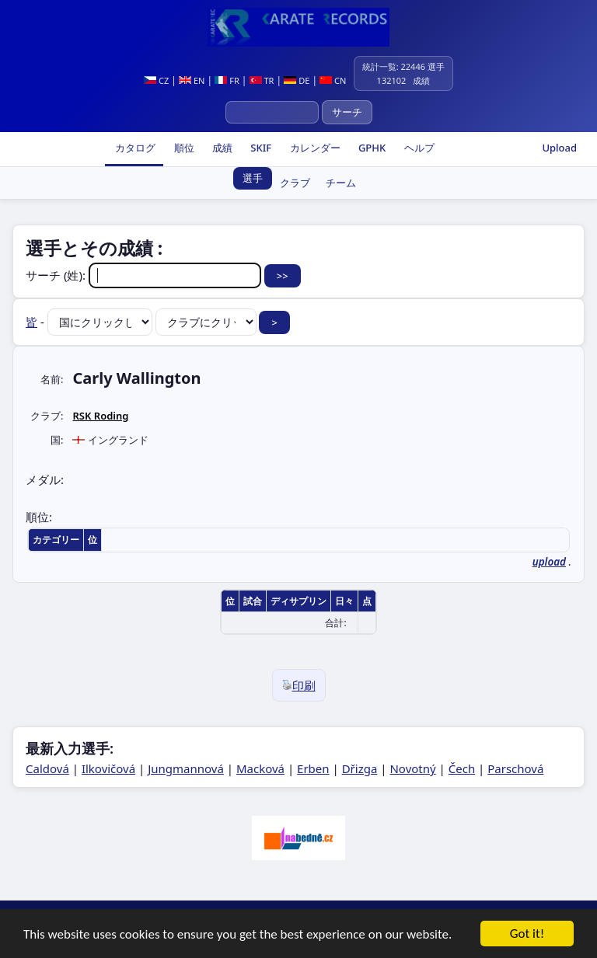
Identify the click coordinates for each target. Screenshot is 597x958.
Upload (559, 148)
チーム (341, 183)
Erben (313, 768)
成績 (221, 148)
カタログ (134, 148)
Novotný (412, 768)
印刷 (299, 685)
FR (227, 80)
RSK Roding (100, 416)
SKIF (259, 148)
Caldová (47, 768)
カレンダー (313, 148)
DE (296, 80)
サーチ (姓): (145, 275)
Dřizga (360, 768)
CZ (156, 80)
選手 (253, 178)
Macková (260, 768)
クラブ (295, 183)
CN (332, 80)
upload (549, 562)
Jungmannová (186, 768)
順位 (182, 148)
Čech (462, 768)
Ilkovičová (108, 768)
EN (191, 80)
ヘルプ (417, 148)
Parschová (515, 768)
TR (262, 80)
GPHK (371, 148)
